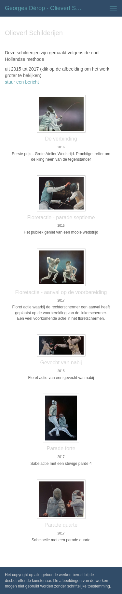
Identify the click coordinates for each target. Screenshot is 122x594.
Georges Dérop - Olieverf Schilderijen (46, 8)
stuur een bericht (22, 82)
